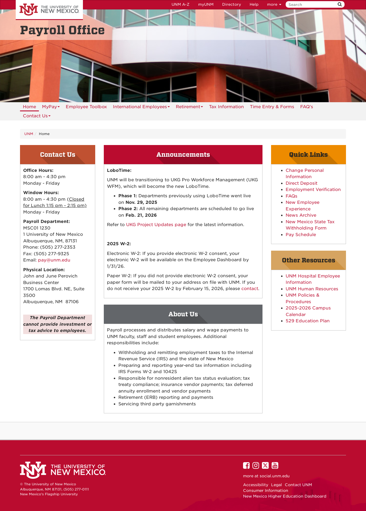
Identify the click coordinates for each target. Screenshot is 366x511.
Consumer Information (265, 490)
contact (249, 288)
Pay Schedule (301, 234)
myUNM (206, 4)
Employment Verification (313, 189)
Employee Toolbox (86, 106)
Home (29, 106)
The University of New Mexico (49, 10)
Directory (231, 4)
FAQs (291, 196)
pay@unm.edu (54, 260)
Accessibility (255, 484)
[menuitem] (29, 106)
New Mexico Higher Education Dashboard (284, 496)
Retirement (189, 107)
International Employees (141, 107)
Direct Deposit (301, 183)
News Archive (301, 215)
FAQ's (306, 106)
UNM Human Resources (312, 288)
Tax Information (226, 106)
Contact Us (37, 116)
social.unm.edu (275, 476)
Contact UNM (298, 484)
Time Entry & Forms (272, 106)
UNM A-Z (181, 4)
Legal (276, 484)
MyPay (51, 107)
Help (254, 4)
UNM (28, 134)
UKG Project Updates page (156, 224)
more (274, 4)
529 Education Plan (308, 320)
